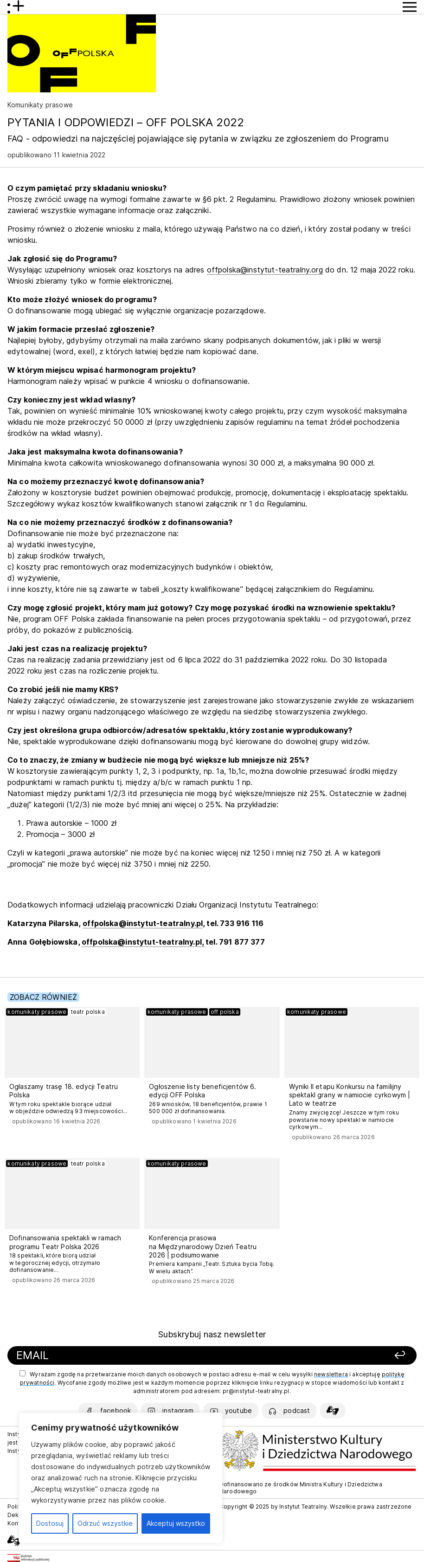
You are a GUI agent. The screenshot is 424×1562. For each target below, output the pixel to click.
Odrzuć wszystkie (105, 1523)
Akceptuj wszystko (176, 1523)
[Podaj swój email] (135, 1355)
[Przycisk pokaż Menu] (409, 7)
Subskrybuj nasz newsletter (212, 1334)
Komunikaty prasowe (40, 105)
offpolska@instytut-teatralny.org (265, 269)
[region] (121, 1478)
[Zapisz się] (332, 1355)
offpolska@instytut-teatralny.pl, (144, 941)
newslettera (331, 1374)
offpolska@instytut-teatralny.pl (143, 923)
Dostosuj (50, 1523)
